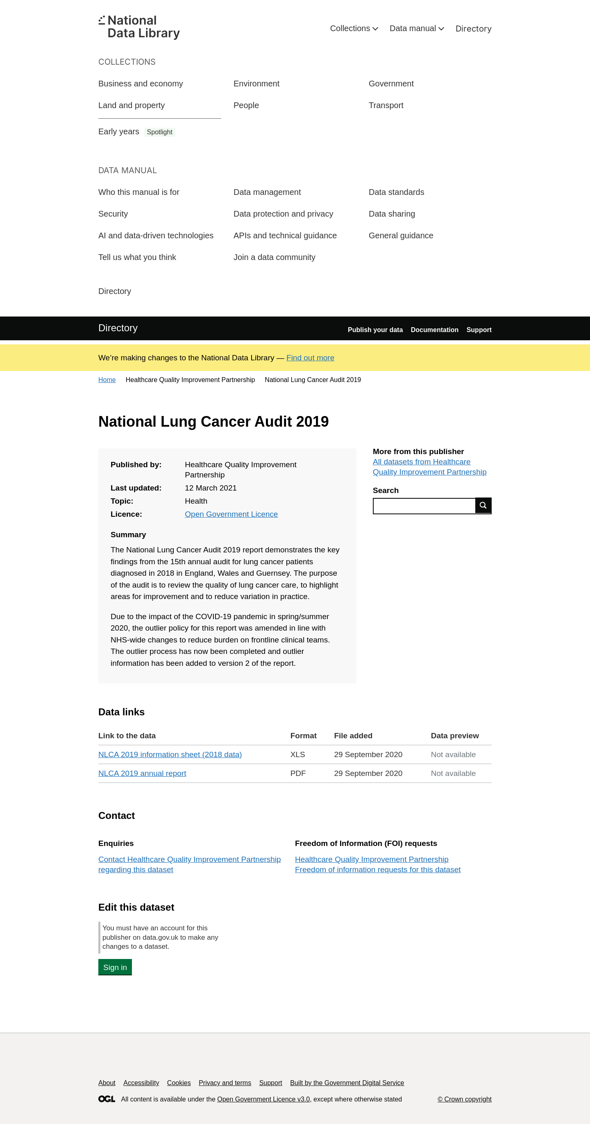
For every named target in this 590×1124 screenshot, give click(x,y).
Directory (474, 29)
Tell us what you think (137, 257)
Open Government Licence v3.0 (263, 1099)
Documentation (434, 329)
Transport (386, 105)
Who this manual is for (138, 192)
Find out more (310, 357)
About (107, 1082)
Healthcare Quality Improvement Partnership (372, 859)
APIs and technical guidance (285, 235)
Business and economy (140, 83)
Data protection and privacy (283, 213)
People (246, 105)
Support (479, 329)
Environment (256, 83)
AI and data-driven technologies (155, 235)
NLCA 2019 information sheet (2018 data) (170, 754)
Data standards (396, 192)
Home (107, 379)
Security (113, 213)
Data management (267, 192)
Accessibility (141, 1082)
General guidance (401, 235)
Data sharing (392, 213)
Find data (483, 505)
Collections (351, 28)
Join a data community (274, 257)
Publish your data (375, 329)
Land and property (131, 105)
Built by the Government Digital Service (347, 1082)
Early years (136, 132)
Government (391, 83)
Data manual (414, 28)
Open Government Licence (231, 514)
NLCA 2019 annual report (142, 773)
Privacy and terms (225, 1082)
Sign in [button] (115, 967)
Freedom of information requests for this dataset (378, 869)
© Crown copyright (465, 1099)
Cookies (179, 1082)
